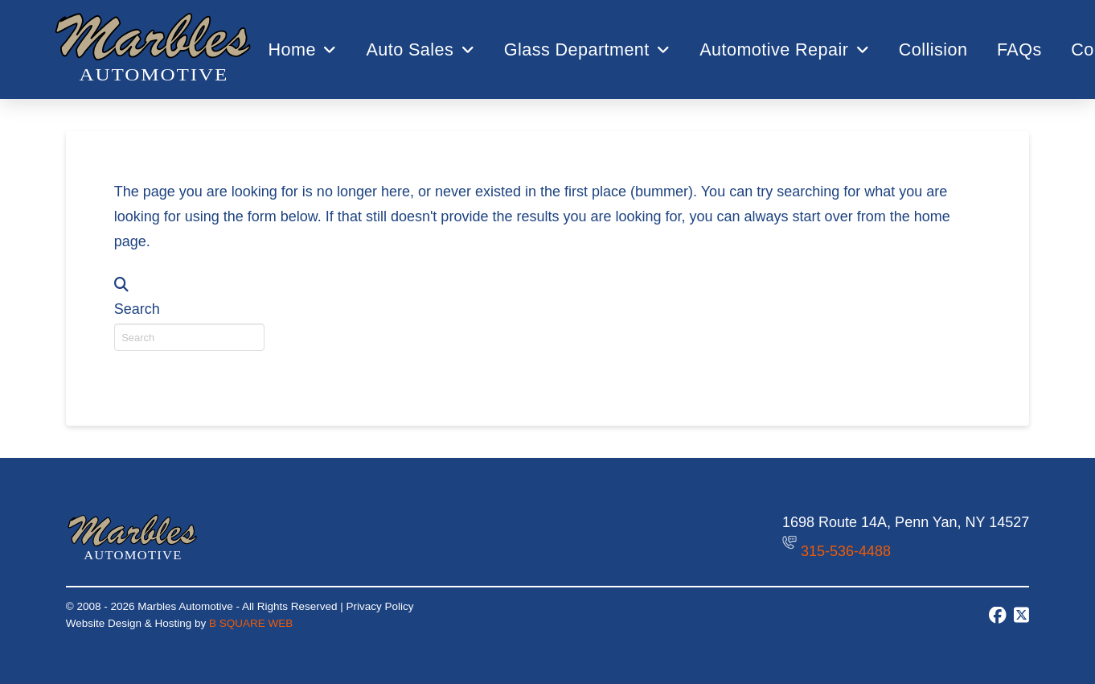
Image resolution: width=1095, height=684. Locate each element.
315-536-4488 (846, 550)
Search (137, 309)
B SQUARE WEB (251, 623)
